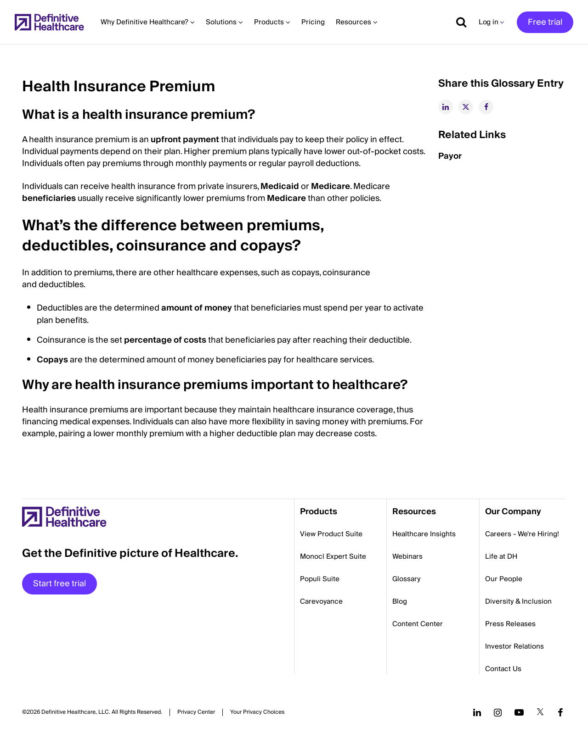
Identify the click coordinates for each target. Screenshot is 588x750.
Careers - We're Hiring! (522, 534)
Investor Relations (514, 646)
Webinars (407, 556)
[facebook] (486, 107)
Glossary (406, 579)
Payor (450, 156)
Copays (52, 360)
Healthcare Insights (424, 534)
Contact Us (503, 669)
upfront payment (185, 140)
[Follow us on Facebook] (560, 712)
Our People (503, 579)
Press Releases (510, 624)
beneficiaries (49, 198)
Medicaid (279, 186)
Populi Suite (319, 579)
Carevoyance (321, 601)
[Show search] (458, 22)
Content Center (417, 624)
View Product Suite (331, 534)
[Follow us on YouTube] (519, 712)
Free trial (545, 22)
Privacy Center (196, 712)
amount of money (196, 308)
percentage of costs (165, 340)
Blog (399, 601)
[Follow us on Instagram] (497, 712)
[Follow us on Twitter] (540, 712)
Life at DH (501, 556)
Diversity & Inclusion (518, 601)
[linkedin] (445, 107)
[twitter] (465, 107)
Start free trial (59, 584)
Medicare (330, 186)
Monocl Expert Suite (333, 556)
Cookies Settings (257, 712)
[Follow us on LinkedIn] (477, 712)
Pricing (313, 22)
